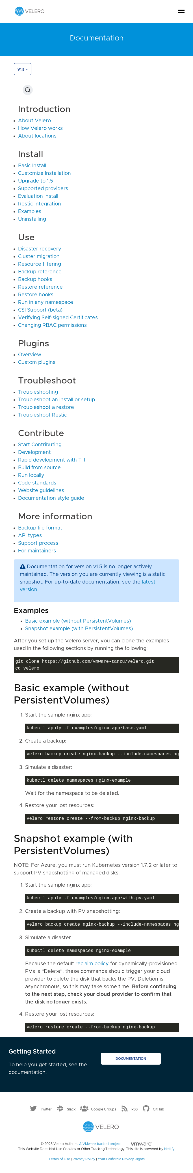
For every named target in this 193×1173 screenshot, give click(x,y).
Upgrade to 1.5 (35, 181)
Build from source (39, 467)
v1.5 (21, 69)
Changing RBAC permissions (52, 325)
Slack (71, 1109)
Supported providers (43, 188)
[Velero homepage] (30, 11)
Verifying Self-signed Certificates (58, 317)
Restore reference (40, 287)
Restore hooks (35, 294)
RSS (134, 1109)
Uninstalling (32, 219)
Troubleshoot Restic (42, 415)
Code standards (37, 483)
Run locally (31, 475)
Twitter (46, 1109)
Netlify (169, 1149)
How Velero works (40, 128)
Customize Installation (44, 173)
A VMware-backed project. (115, 1144)
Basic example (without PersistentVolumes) (78, 621)
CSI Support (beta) (40, 310)
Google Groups (103, 1109)
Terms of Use (59, 1159)
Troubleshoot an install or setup (56, 399)
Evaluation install (38, 196)
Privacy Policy (84, 1159)
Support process (38, 543)
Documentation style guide (51, 498)
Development (34, 452)
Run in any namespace (45, 302)
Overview (29, 354)
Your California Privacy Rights (121, 1159)
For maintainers (37, 551)
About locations (37, 136)
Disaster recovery (39, 249)
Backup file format (40, 528)
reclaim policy (92, 963)
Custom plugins (36, 362)
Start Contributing (40, 444)
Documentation (131, 1058)
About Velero (34, 120)
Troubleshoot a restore (46, 407)
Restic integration (39, 204)
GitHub (158, 1109)
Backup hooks (35, 279)
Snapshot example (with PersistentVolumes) (79, 628)
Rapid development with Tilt (52, 460)
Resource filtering (39, 264)
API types (30, 535)
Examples (29, 211)
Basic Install (32, 165)
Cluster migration (39, 256)
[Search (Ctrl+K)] (28, 90)
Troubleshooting (38, 392)
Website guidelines (41, 490)
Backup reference (40, 272)
